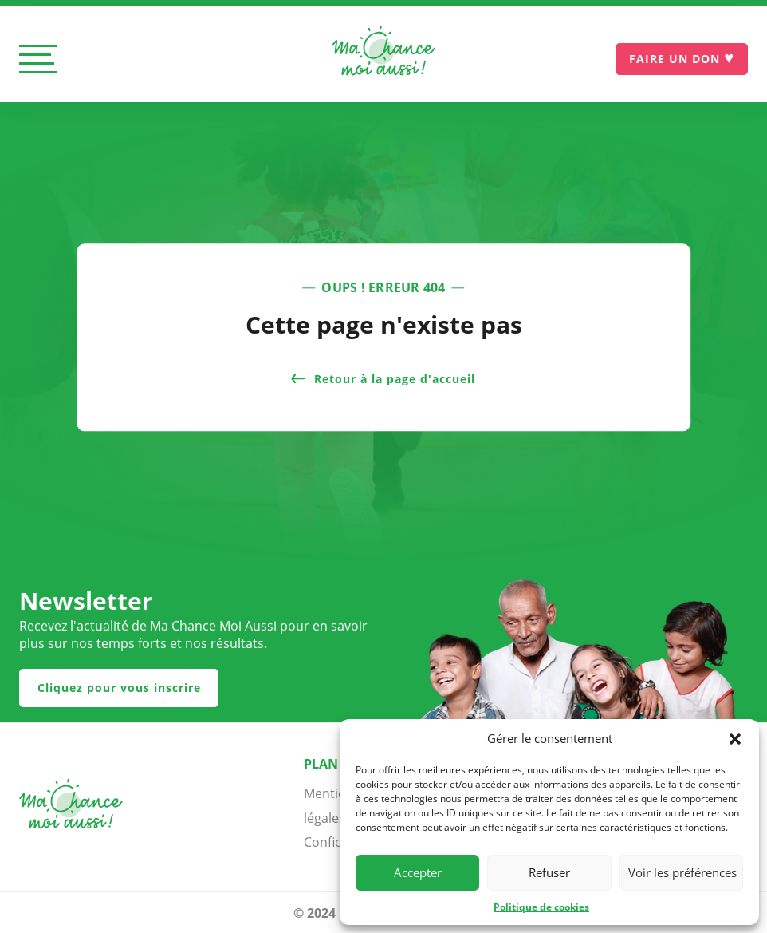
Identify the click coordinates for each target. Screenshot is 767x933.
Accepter (418, 872)
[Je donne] (682, 59)
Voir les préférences (682, 872)
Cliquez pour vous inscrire (119, 687)
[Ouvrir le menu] (38, 60)
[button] (735, 739)
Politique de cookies (541, 907)
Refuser (549, 872)
